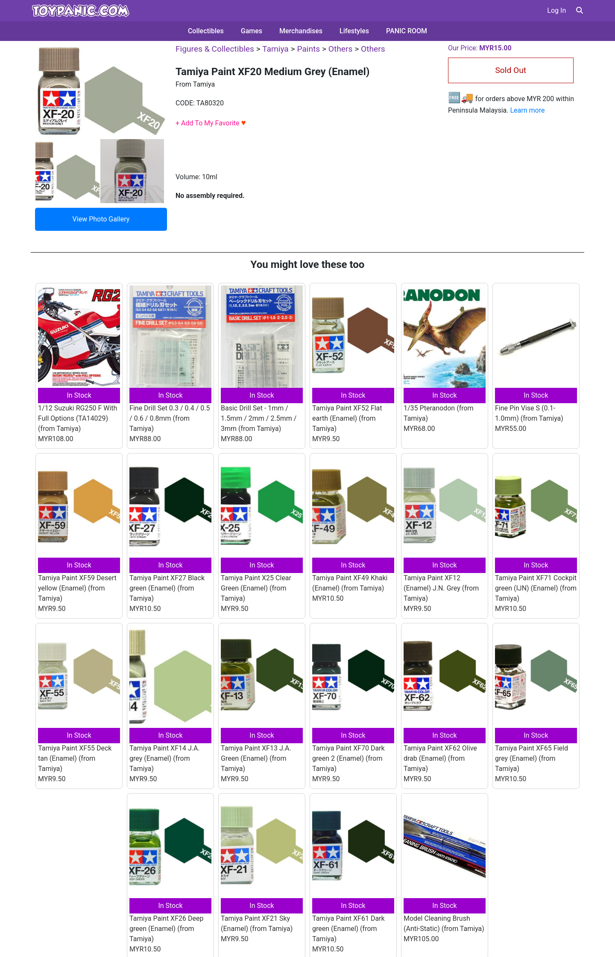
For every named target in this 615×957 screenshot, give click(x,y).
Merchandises (300, 31)
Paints (308, 49)
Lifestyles (354, 31)
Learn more (527, 110)
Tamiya (275, 49)
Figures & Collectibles (215, 49)
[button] (579, 10)
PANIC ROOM (406, 31)
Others (340, 49)
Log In (556, 10)
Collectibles (206, 31)
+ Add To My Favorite (211, 123)
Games (251, 31)
